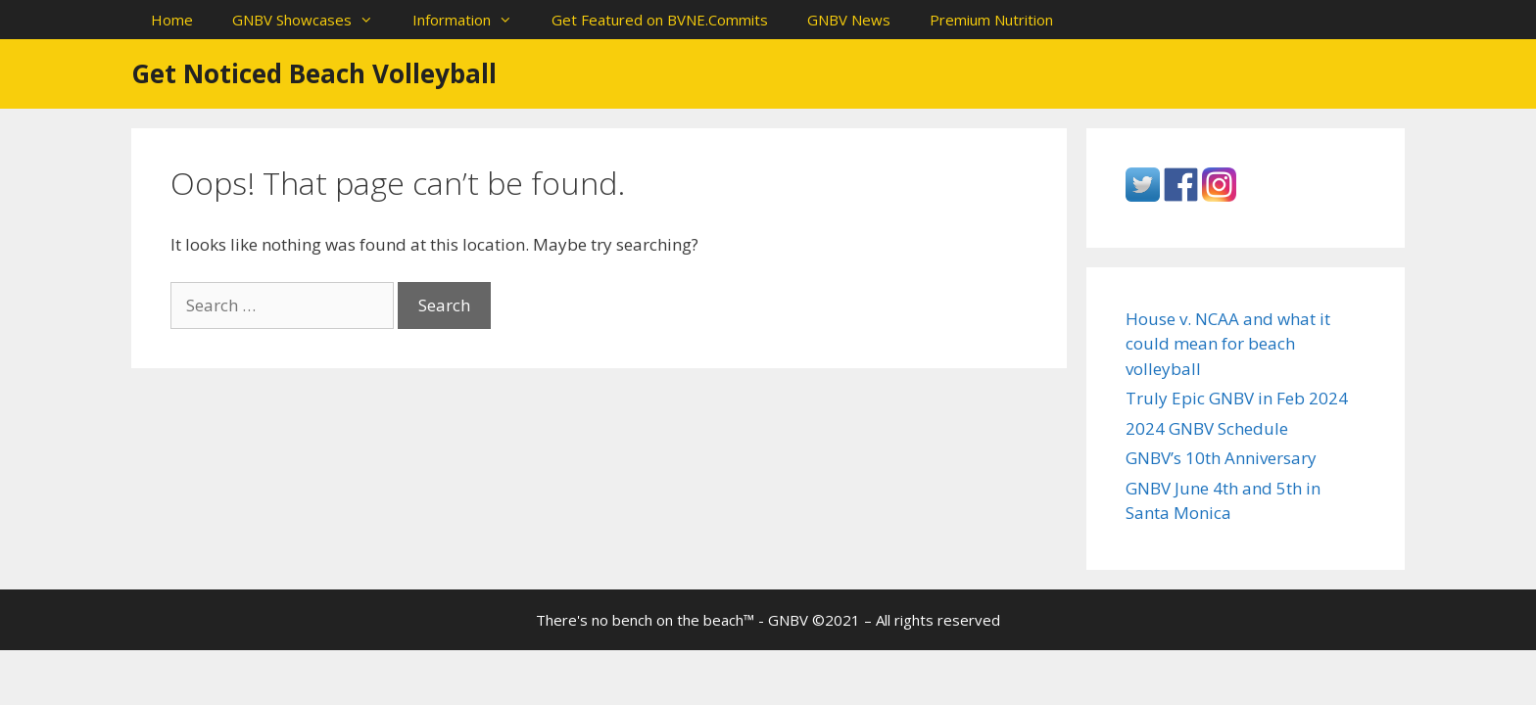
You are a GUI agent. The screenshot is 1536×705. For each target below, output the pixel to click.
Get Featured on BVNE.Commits (660, 19)
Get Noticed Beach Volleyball (314, 73)
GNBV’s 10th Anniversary (1221, 457)
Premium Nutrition (991, 19)
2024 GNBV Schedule (1207, 428)
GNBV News (848, 19)
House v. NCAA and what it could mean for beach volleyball (1228, 343)
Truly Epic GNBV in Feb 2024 (1237, 398)
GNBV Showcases (312, 19)
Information (472, 19)
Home (172, 19)
